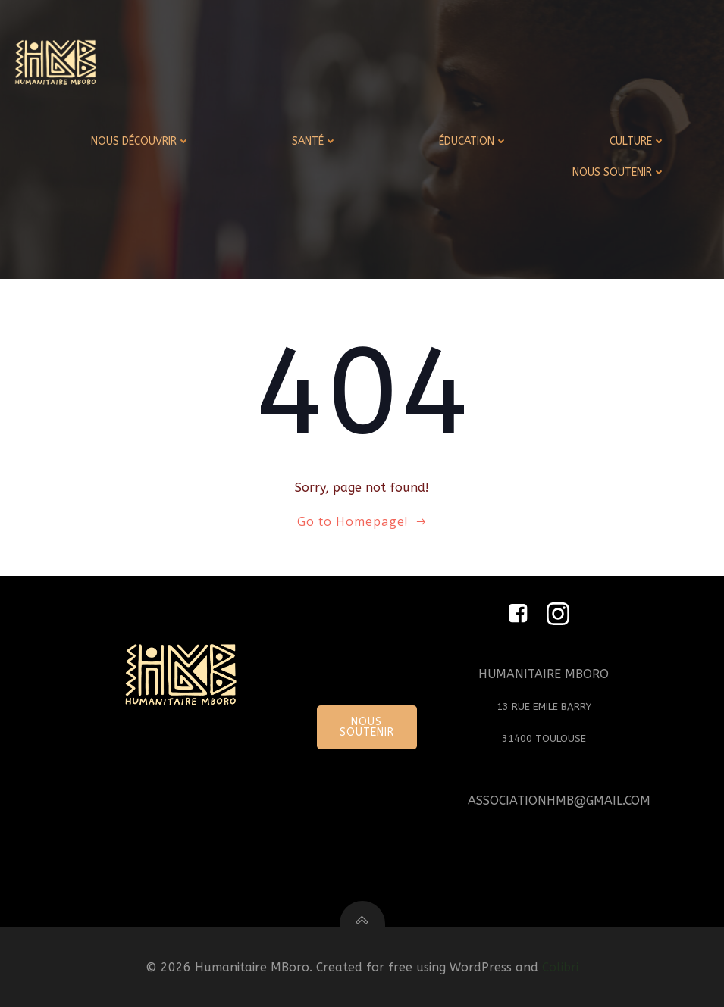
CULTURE (638, 141)
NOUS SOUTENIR (619, 172)
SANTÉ (314, 141)
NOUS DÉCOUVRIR (140, 141)
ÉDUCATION (473, 141)
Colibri (560, 967)
